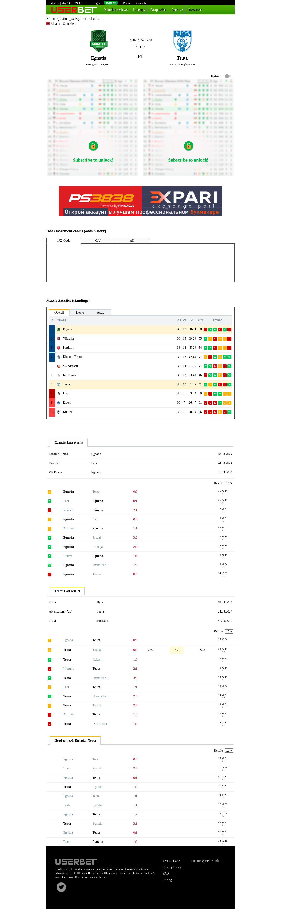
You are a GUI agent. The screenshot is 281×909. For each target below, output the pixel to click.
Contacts (141, 3)
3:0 (135, 678)
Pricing (127, 3)
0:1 (135, 501)
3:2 (135, 537)
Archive (177, 10)
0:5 (135, 574)
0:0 (135, 491)
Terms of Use (171, 860)
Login (96, 3)
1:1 (135, 528)
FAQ (166, 873)
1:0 (135, 565)
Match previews (116, 10)
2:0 (135, 547)
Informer (194, 10)
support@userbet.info (205, 860)
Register (111, 2)
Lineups (139, 10)
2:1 (135, 510)
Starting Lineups (59, 18)
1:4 (135, 556)
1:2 (135, 723)
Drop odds (158, 10)
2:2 (135, 705)
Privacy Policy (172, 867)
